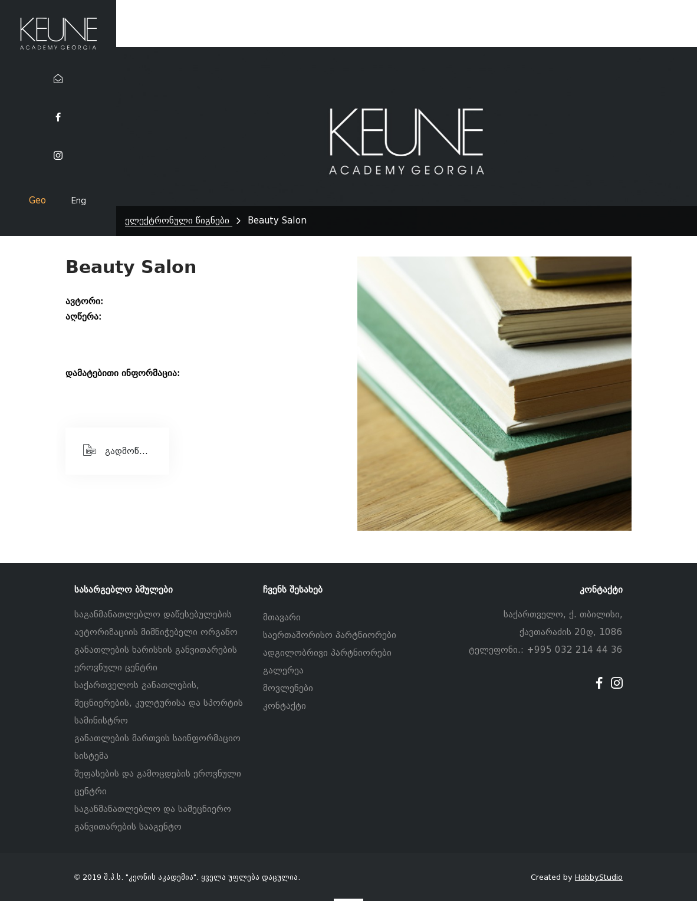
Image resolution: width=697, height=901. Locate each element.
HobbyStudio (599, 877)
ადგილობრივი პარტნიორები (327, 652)
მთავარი (282, 617)
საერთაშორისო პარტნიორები (329, 635)
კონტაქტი (284, 706)
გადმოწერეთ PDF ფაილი (126, 449)
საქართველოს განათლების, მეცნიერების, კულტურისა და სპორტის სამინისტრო (158, 703)
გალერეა (283, 670)
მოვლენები (288, 688)
